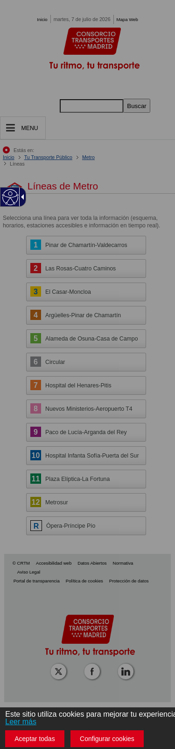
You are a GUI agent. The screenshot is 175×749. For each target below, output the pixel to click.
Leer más (20, 722)
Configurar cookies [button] (107, 738)
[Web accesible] (10, 197)
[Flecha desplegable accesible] (21, 197)
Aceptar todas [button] (34, 738)
